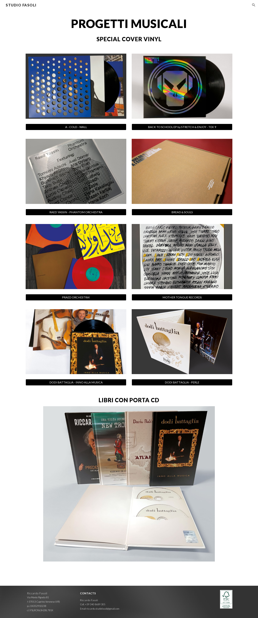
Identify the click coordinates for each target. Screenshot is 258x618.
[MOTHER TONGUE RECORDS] (182, 297)
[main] (129, 23)
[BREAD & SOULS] (182, 212)
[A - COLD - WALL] (76, 127)
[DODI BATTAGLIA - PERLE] (182, 382)
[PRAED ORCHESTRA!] (76, 297)
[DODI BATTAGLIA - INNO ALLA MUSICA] (76, 382)
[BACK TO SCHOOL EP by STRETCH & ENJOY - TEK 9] (182, 127)
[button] (253, 5)
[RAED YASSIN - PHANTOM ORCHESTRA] (76, 212)
